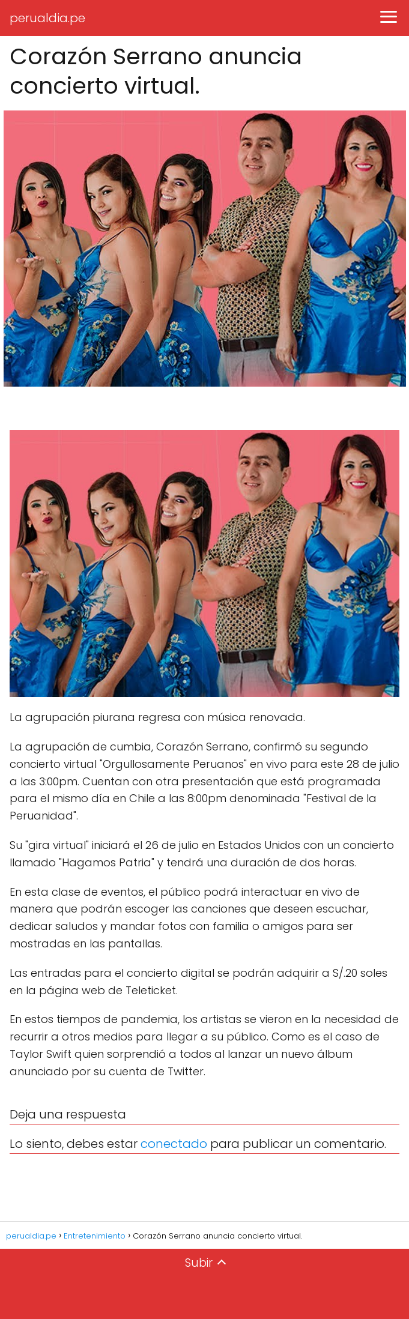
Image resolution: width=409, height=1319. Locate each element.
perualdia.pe (47, 18)
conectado (174, 1143)
